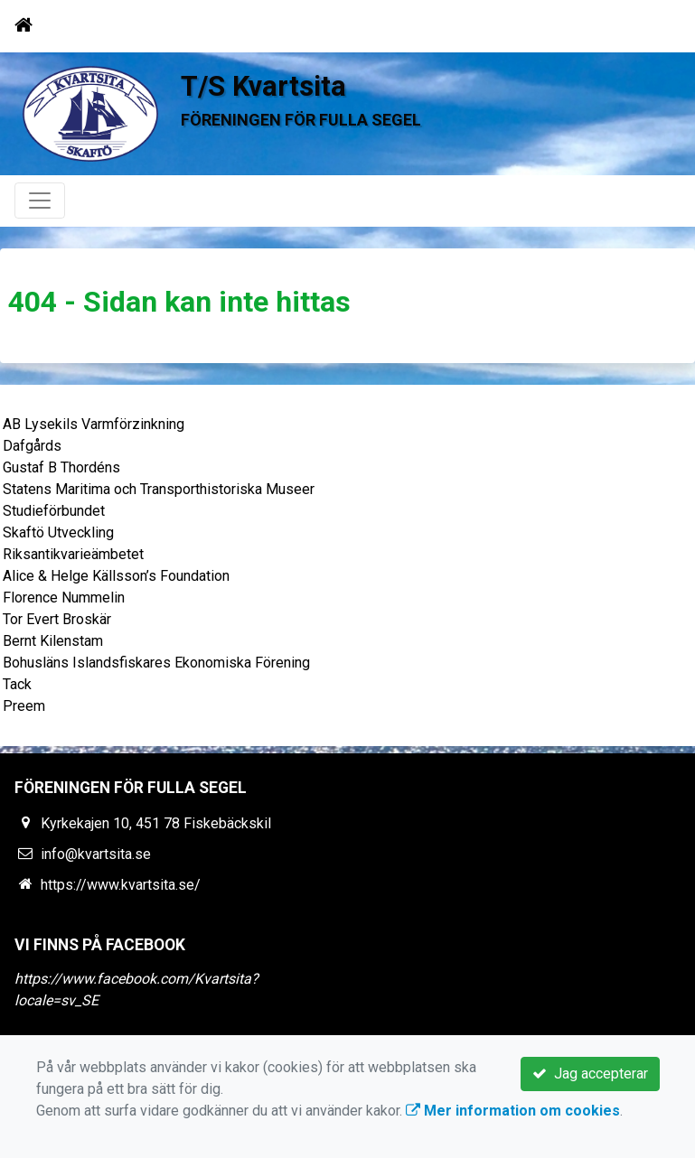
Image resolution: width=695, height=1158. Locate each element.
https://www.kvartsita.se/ (121, 884)
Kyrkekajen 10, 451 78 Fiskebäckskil (156, 823)
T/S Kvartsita (263, 86)
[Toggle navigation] (655, 25)
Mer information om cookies (513, 1110)
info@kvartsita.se (96, 854)
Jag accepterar (590, 1073)
